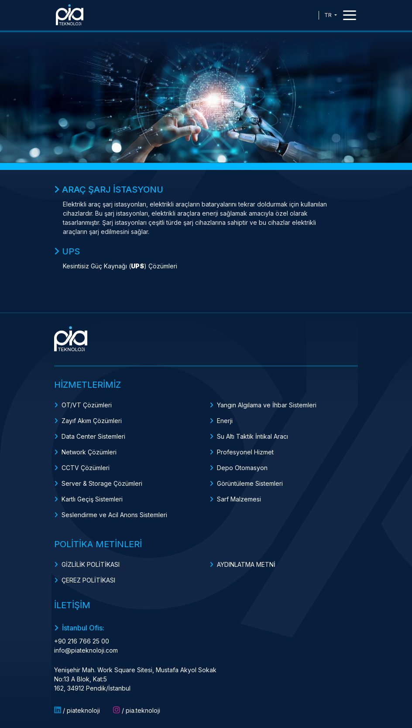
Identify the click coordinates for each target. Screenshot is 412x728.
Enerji (225, 420)
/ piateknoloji (77, 710)
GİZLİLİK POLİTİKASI (91, 564)
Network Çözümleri (89, 452)
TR (328, 15)
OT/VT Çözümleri (87, 405)
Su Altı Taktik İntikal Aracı (252, 436)
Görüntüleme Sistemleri (250, 483)
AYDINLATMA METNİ (246, 564)
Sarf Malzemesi (239, 499)
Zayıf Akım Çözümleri (92, 420)
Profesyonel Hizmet (245, 452)
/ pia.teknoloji (136, 710)
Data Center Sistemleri (93, 436)
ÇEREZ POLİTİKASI (88, 580)
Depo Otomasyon (242, 467)
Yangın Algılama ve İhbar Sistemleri (266, 405)
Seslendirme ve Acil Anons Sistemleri (114, 514)
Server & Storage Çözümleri (102, 483)
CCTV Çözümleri (86, 467)
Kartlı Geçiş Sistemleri (92, 499)
